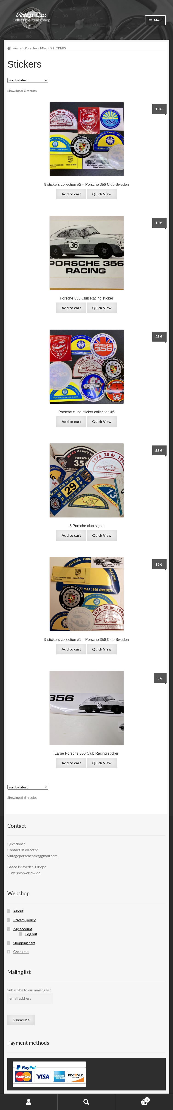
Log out (31, 934)
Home (17, 48)
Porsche (31, 48)
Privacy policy (24, 920)
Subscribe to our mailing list (29, 990)
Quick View (101, 194)
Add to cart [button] (71, 194)
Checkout (21, 951)
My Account (29, 1102)
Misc (43, 48)
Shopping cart (24, 943)
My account (22, 929)
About (18, 911)
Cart (132, 1099)
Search (86, 1102)
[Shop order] (27, 80)
